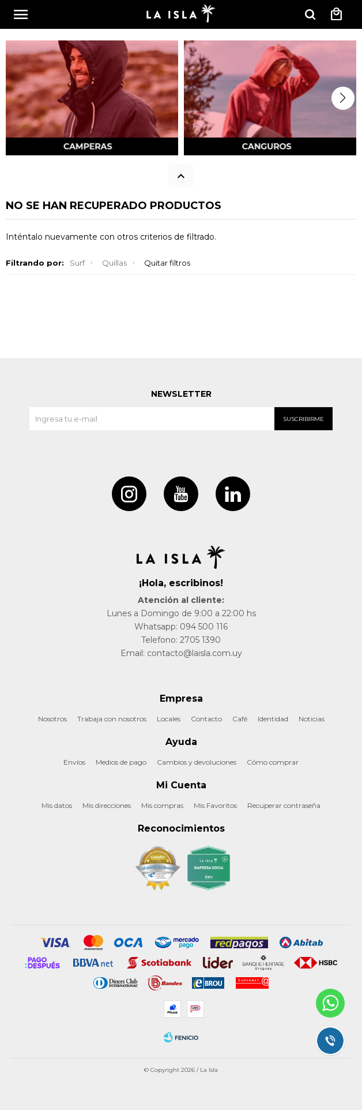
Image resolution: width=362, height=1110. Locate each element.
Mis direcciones (106, 805)
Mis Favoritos (215, 805)
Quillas (114, 262)
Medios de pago (121, 762)
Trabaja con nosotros (111, 718)
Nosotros (52, 718)
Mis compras (162, 805)
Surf (77, 262)
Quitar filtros (167, 262)
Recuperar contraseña (283, 805)
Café (239, 718)
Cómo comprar (273, 762)
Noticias (312, 718)
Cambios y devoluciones (196, 762)
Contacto (206, 718)
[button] (342, 98)
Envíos (74, 762)
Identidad (273, 718)
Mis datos (57, 805)
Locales (168, 718)
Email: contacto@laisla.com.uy (181, 653)
